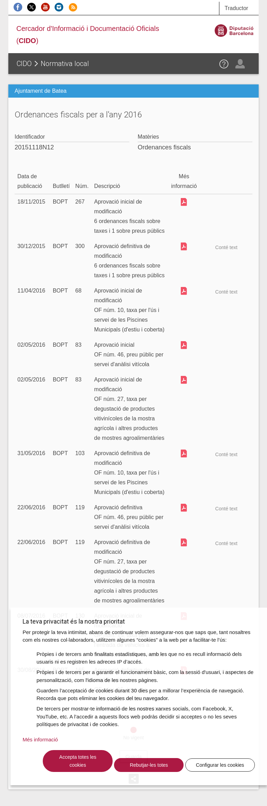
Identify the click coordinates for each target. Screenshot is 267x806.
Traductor (236, 8)
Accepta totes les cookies (77, 761)
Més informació (40, 739)
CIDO (24, 63)
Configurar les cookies (220, 765)
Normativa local (65, 63)
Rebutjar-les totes (149, 765)
